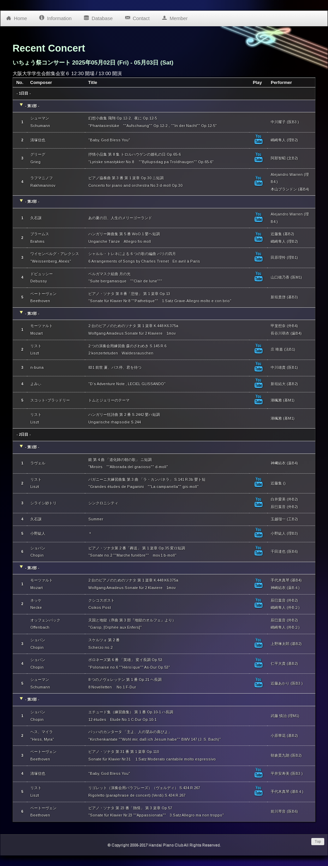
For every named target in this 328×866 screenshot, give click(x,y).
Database (98, 16)
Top (318, 841)
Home (16, 16)
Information (55, 16)
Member (175, 16)
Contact (136, 16)
